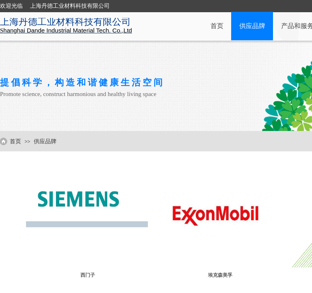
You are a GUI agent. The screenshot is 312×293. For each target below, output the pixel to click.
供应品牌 (252, 25)
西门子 (87, 275)
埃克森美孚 (220, 275)
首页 (216, 25)
